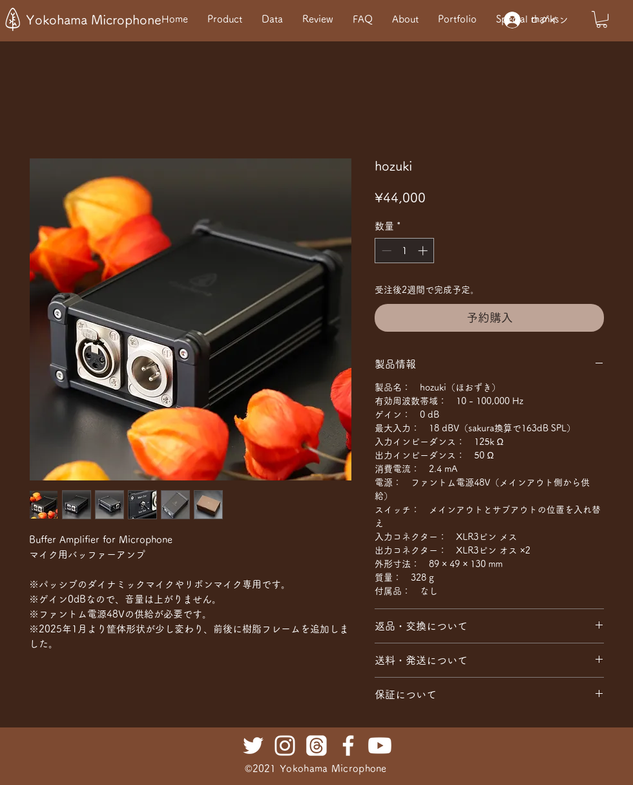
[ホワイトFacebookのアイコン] (348, 745)
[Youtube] (379, 745)
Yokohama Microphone (93, 19)
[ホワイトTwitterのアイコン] (253, 745)
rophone (368, 768)
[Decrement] (385, 251)
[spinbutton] (404, 251)
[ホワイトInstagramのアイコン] (284, 745)
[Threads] (316, 745)
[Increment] (424, 251)
